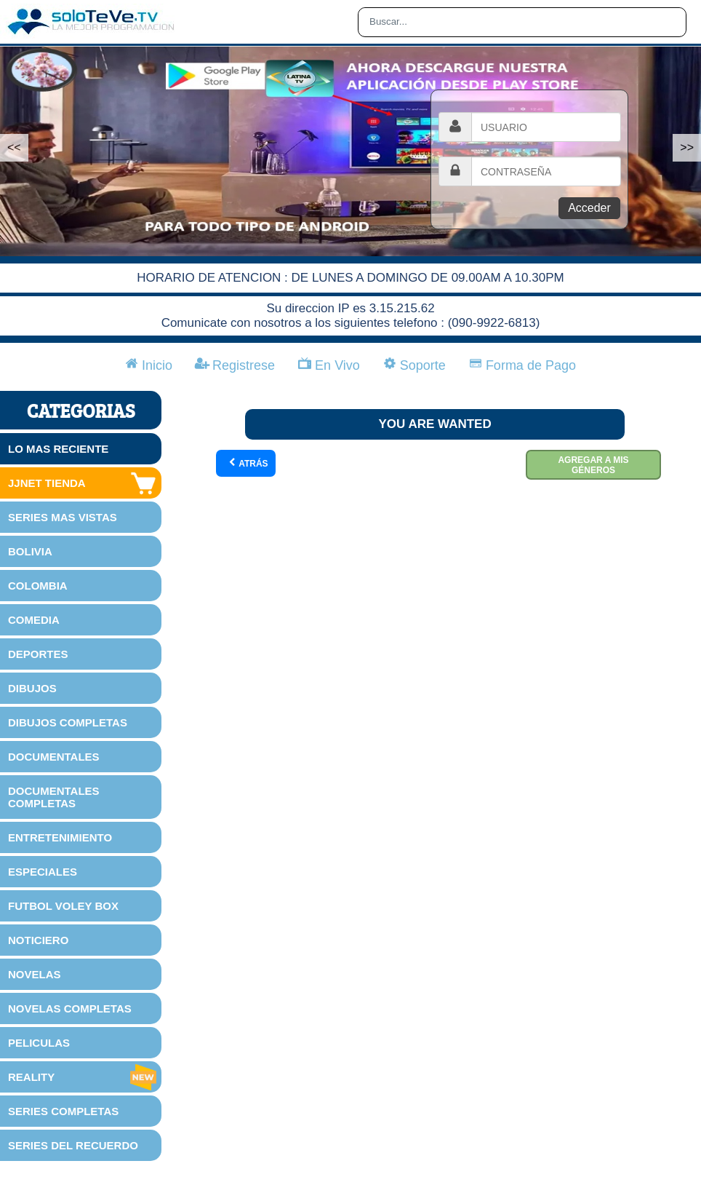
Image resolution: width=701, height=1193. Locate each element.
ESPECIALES (42, 871)
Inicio (148, 365)
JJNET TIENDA (83, 483)
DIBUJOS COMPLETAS (67, 722)
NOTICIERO (38, 940)
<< (14, 147)
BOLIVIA (30, 551)
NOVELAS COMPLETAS (70, 1008)
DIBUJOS (32, 688)
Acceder (589, 208)
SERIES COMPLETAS (63, 1111)
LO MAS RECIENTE (58, 449)
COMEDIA (34, 620)
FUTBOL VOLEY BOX (63, 906)
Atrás (248, 463)
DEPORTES (38, 654)
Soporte (414, 365)
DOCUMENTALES (54, 756)
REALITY (83, 1077)
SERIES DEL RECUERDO (73, 1145)
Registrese (235, 365)
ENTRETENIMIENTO (60, 837)
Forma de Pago (522, 365)
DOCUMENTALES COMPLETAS (54, 797)
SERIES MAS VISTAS (62, 517)
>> (687, 147)
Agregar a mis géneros (593, 465)
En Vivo (329, 365)
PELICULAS (39, 1043)
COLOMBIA (38, 585)
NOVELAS (34, 974)
